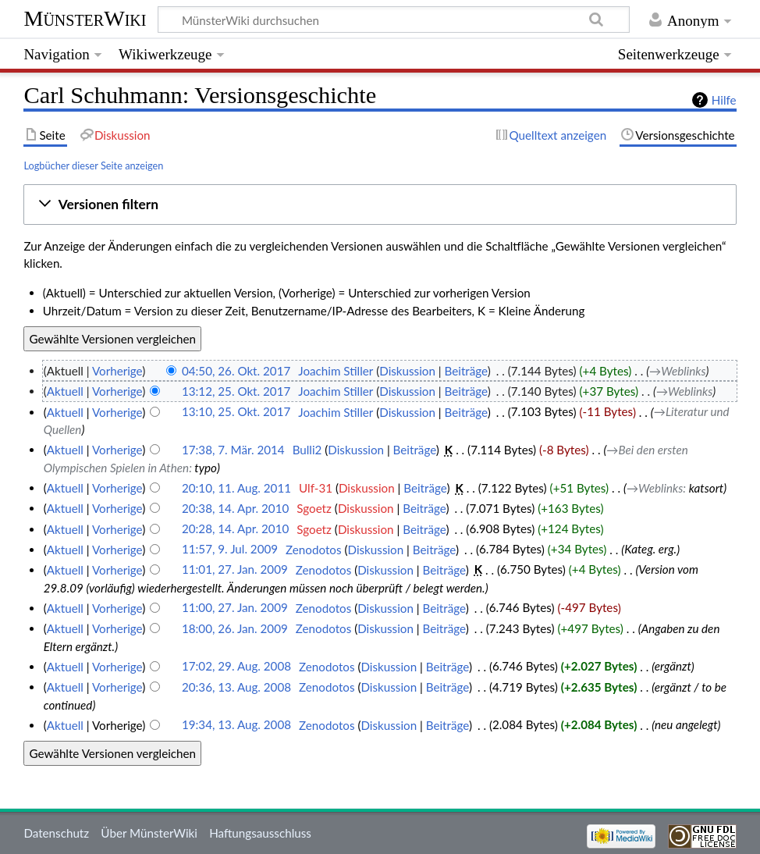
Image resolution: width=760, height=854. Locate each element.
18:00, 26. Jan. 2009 (235, 628)
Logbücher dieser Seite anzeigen (93, 165)
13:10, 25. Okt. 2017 (236, 412)
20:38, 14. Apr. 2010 (235, 508)
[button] (380, 204)
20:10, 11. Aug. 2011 (236, 488)
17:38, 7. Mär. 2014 (233, 450)
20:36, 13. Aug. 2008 (236, 687)
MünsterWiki (84, 18)
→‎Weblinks (677, 371)
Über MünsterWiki (149, 833)
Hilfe (724, 100)
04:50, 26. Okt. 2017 (236, 371)
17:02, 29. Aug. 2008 (236, 667)
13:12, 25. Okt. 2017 (236, 391)
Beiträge (466, 371)
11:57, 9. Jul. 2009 (230, 550)
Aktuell (65, 391)
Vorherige (117, 371)
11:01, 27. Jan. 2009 (235, 570)
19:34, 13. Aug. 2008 (236, 725)
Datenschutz (56, 833)
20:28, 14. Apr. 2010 (235, 529)
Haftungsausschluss (260, 833)
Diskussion (407, 371)
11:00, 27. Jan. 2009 (235, 608)
